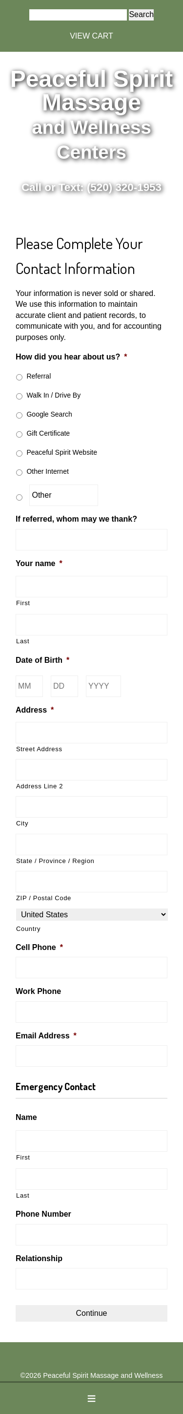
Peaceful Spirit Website (61, 452)
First (23, 603)
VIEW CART (91, 36)
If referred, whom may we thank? (76, 519)
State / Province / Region (55, 861)
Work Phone (38, 991)
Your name (39, 563)
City (22, 823)
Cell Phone (39, 947)
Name (26, 1117)
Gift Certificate (48, 433)
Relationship (39, 1258)
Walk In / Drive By (53, 395)
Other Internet (47, 471)
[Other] (63, 495)
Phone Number (43, 1214)
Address (35, 710)
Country (28, 928)
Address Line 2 (39, 786)
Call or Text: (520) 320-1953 (91, 187)
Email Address (46, 1036)
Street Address (39, 749)
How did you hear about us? (71, 357)
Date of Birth (42, 660)
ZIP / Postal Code (43, 898)
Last (22, 641)
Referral (38, 376)
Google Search (49, 414)
